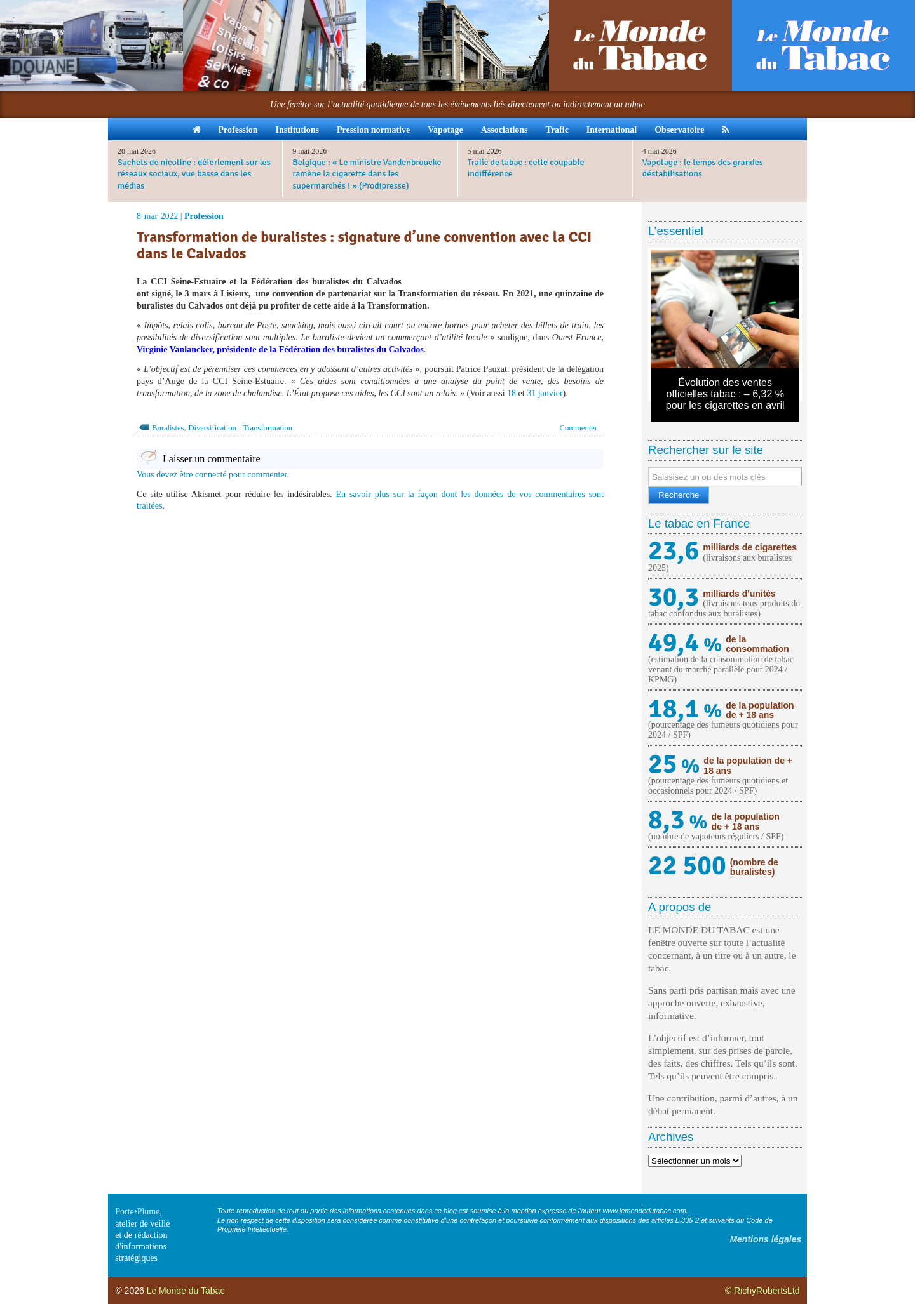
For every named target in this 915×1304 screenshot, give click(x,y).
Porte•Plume (137, 1211)
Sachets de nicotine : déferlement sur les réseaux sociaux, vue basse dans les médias (194, 173)
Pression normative (373, 130)
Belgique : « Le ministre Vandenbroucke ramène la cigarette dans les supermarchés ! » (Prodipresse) (366, 173)
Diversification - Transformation (240, 427)
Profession (238, 130)
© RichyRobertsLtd (762, 1291)
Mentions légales (765, 1239)
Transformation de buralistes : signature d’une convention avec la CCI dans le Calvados (364, 245)
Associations (504, 130)
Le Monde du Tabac (186, 1291)
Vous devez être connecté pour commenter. (213, 474)
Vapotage (445, 130)
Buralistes (168, 427)
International (611, 130)
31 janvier (544, 393)
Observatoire (679, 130)
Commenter (578, 427)
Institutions (296, 130)
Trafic (557, 130)
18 (511, 393)
